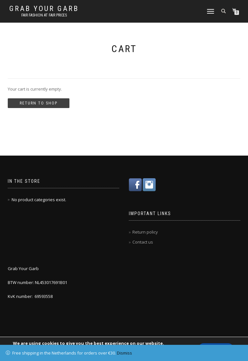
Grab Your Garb (44, 9)
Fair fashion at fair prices (44, 15)
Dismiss (124, 353)
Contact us (142, 242)
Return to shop (38, 103)
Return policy (145, 232)
